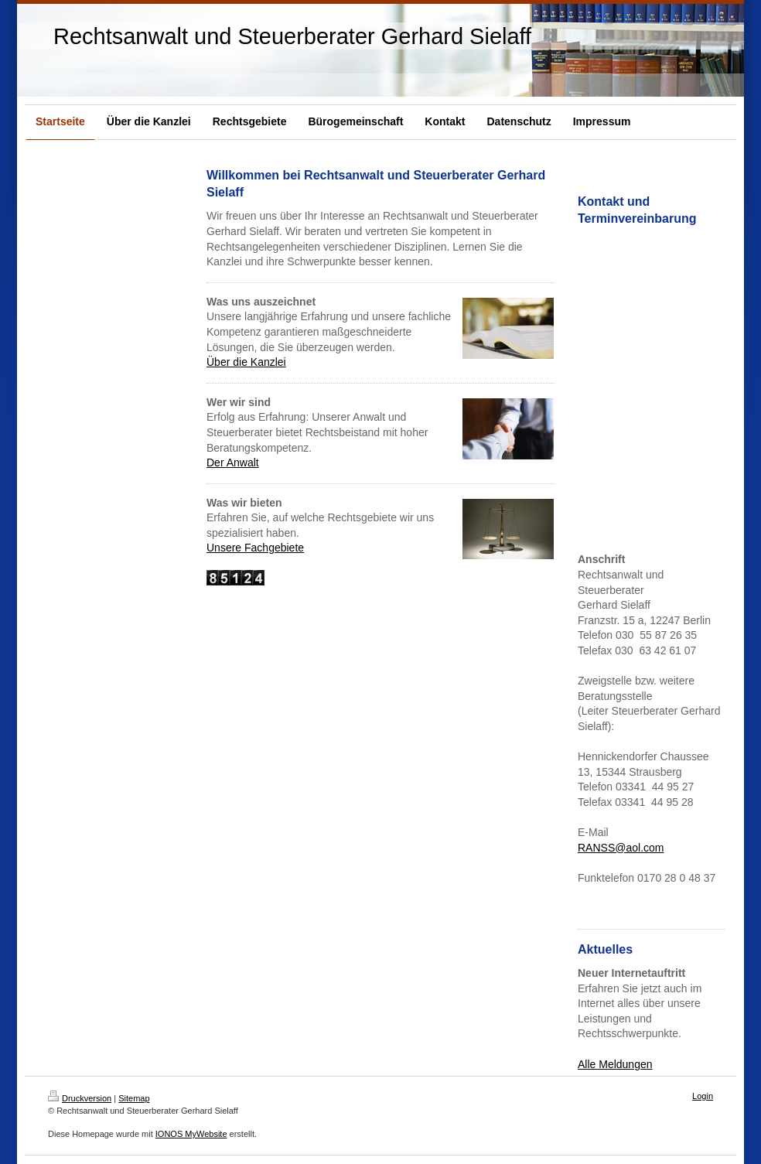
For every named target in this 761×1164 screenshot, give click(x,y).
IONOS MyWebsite (191, 1133)
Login (702, 1096)
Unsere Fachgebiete (255, 547)
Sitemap (133, 1098)
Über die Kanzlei (246, 362)
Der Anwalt (232, 462)
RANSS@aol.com (621, 847)
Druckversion (79, 1098)
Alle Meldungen (615, 1064)
